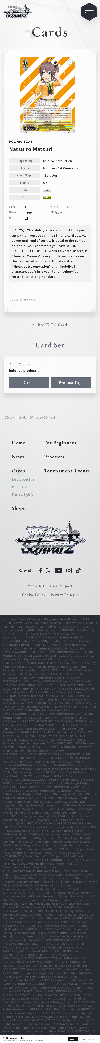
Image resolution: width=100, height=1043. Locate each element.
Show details (92, 1039)
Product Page (71, 382)
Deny (83, 1039)
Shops (18, 508)
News (18, 456)
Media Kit (35, 585)
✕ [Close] (97, 1037)
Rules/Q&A (22, 494)
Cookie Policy (33, 594)
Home (9, 417)
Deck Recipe (23, 479)
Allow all (73, 1039)
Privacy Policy (39, 1040)
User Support (61, 585)
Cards (29, 382)
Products (54, 456)
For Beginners (60, 442)
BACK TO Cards (53, 325)
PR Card (20, 487)
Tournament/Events (67, 470)
